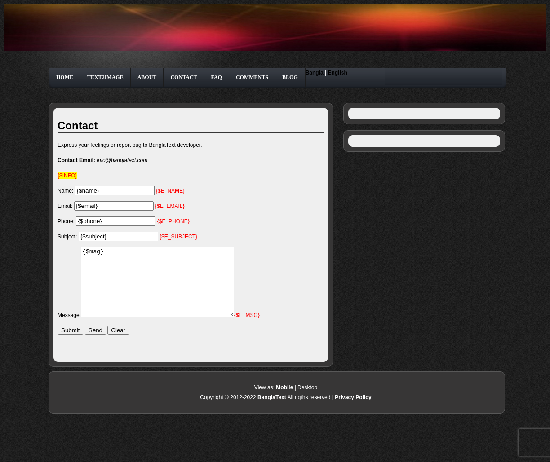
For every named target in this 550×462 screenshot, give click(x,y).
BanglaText (271, 411)
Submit (70, 343)
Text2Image (105, 77)
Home (64, 77)
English (337, 73)
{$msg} (166, 288)
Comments (252, 77)
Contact (183, 77)
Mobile (284, 401)
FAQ (216, 77)
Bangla (315, 73)
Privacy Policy (353, 411)
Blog (290, 77)
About (147, 77)
